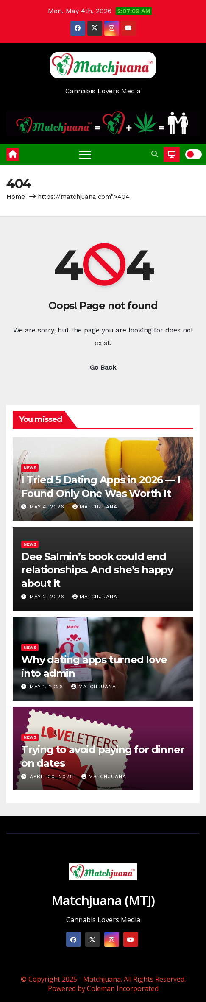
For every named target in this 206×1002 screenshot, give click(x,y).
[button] (154, 154)
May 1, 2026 (47, 686)
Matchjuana (94, 507)
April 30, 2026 (52, 776)
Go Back (103, 367)
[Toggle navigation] (85, 154)
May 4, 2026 (48, 507)
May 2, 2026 (48, 597)
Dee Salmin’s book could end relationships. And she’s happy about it (97, 569)
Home (15, 197)
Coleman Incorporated (123, 988)
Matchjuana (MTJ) (103, 900)
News (30, 467)
